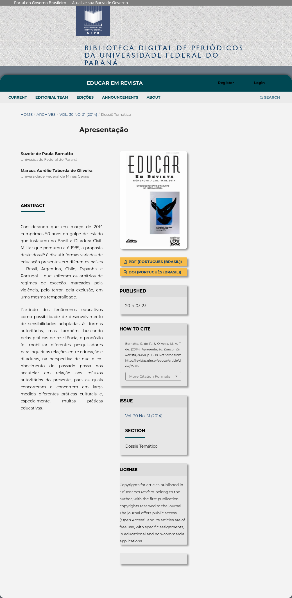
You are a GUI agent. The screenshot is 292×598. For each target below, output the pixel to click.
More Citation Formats (149, 376)
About (153, 97)
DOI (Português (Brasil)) (154, 272)
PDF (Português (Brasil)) (155, 261)
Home (27, 114)
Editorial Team (51, 97)
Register (226, 82)
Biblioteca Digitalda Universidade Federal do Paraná (164, 55)
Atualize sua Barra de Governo (100, 2)
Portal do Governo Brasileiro (40, 2)
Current (17, 97)
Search (270, 97)
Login (259, 82)
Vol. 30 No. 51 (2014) (78, 114)
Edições (85, 97)
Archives (46, 114)
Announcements (120, 97)
